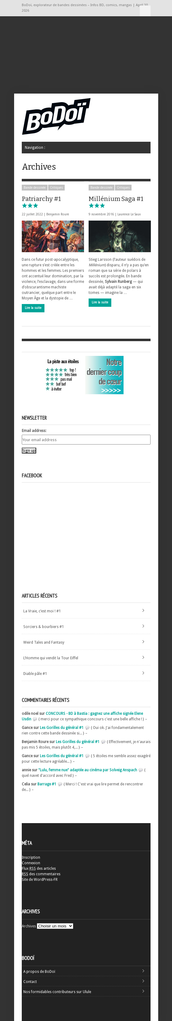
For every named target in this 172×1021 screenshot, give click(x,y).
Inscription (31, 857)
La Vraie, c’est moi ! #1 (42, 611)
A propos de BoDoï (39, 971)
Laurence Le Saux (129, 214)
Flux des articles (39, 868)
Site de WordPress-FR (40, 879)
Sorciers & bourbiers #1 (43, 627)
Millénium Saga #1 (116, 201)
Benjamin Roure (57, 214)
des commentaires (41, 874)
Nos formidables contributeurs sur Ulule (57, 992)
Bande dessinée (35, 187)
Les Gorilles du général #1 (62, 728)
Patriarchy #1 (41, 201)
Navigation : (145, 11)
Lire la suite (33, 308)
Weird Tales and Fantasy (43, 642)
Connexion (31, 863)
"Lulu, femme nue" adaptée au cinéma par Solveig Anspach (87, 770)
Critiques (56, 187)
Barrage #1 (46, 784)
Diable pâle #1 (35, 674)
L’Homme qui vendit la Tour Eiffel (50, 658)
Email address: (34, 431)
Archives (29, 926)
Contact (30, 982)
